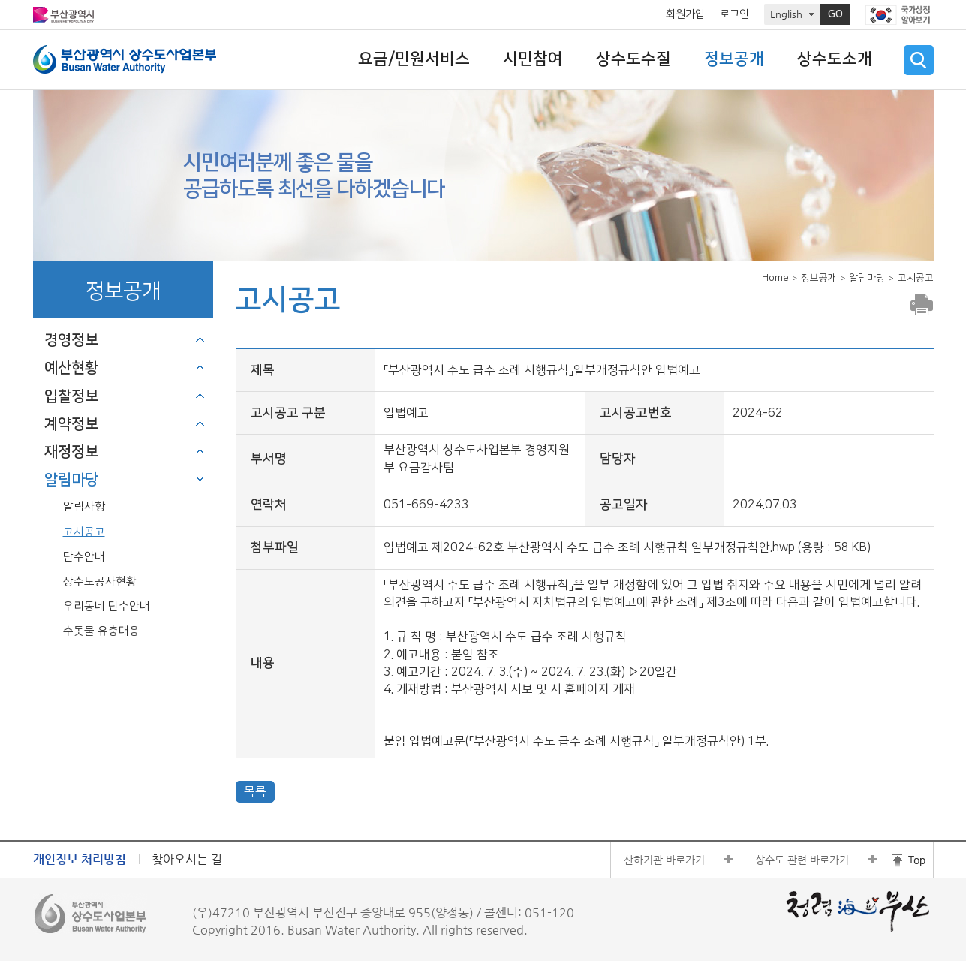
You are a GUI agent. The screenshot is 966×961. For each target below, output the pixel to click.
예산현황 (71, 368)
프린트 (922, 305)
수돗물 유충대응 (101, 631)
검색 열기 (919, 60)
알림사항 (84, 506)
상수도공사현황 (100, 581)
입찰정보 (71, 396)
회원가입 (685, 14)
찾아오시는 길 (187, 859)
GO (835, 14)
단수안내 (84, 556)
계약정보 (71, 424)
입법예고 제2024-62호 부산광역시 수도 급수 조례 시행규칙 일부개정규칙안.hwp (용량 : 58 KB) (627, 547)
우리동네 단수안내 (106, 606)
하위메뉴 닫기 (200, 479)
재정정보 (71, 452)
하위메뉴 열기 (200, 339)
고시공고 (84, 532)
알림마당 (71, 479)
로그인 (734, 14)
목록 (255, 791)
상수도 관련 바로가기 (802, 860)
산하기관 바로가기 (664, 860)
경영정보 (71, 340)
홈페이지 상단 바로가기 (909, 860)
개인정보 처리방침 (79, 859)
